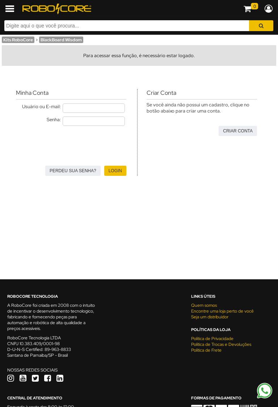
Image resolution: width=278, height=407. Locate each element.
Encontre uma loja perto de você (222, 311)
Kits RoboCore (18, 40)
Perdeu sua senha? (73, 170)
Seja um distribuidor (209, 317)
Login (115, 170)
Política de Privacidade (212, 339)
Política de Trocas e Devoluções (221, 344)
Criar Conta (238, 130)
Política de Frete (206, 350)
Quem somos (204, 305)
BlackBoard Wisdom (61, 40)
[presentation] (71, 144)
